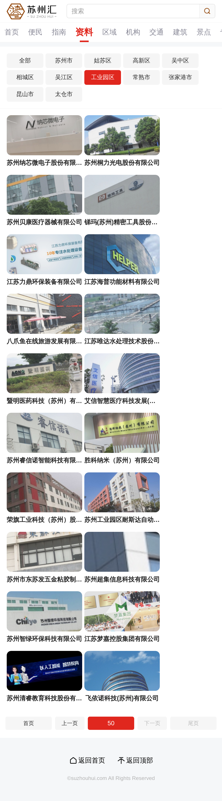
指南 (59, 32)
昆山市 (25, 94)
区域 (110, 32)
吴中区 (180, 60)
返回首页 (91, 760)
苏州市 (64, 60)
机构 (133, 32)
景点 (204, 32)
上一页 (70, 723)
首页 (12, 32)
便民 (35, 32)
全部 (25, 60)
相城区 (25, 77)
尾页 (193, 723)
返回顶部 (139, 760)
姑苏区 (102, 60)
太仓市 (64, 94)
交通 (157, 32)
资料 (84, 32)
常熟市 (141, 77)
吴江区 (64, 77)
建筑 (181, 32)
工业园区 (102, 77)
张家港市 (180, 77)
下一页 (152, 723)
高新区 (141, 60)
